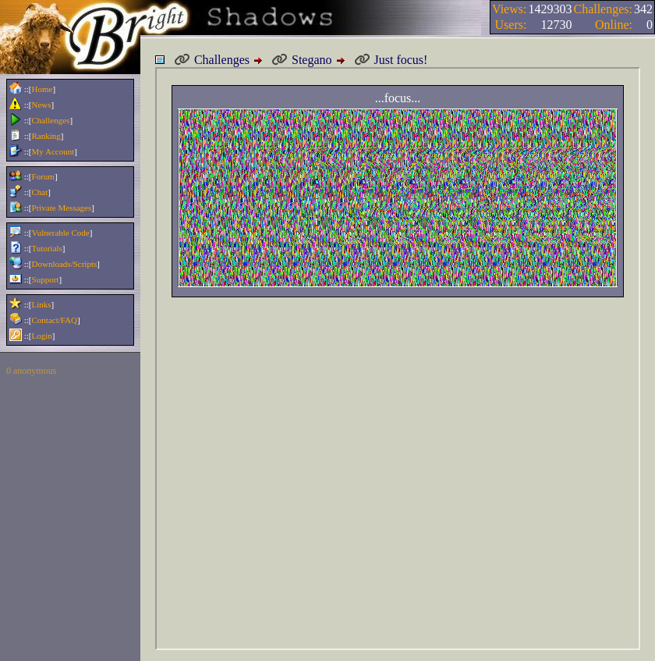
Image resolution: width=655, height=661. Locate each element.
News (41, 104)
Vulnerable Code (61, 232)
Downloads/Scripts (64, 263)
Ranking (46, 135)
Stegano (301, 60)
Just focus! (391, 60)
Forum (43, 176)
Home (42, 89)
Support (45, 279)
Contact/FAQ (54, 320)
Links (41, 304)
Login (42, 335)
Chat (40, 192)
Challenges (51, 120)
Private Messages (62, 207)
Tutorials (47, 248)
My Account (53, 151)
